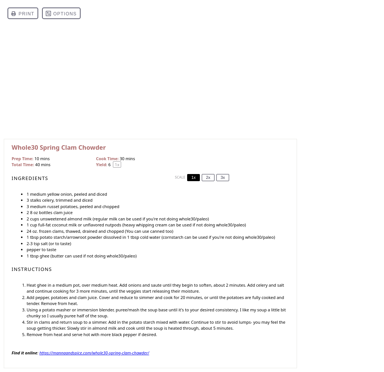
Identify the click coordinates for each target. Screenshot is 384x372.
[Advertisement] (192, 82)
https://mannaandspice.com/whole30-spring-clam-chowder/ (94, 353)
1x (193, 177)
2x (208, 177)
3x (222, 177)
